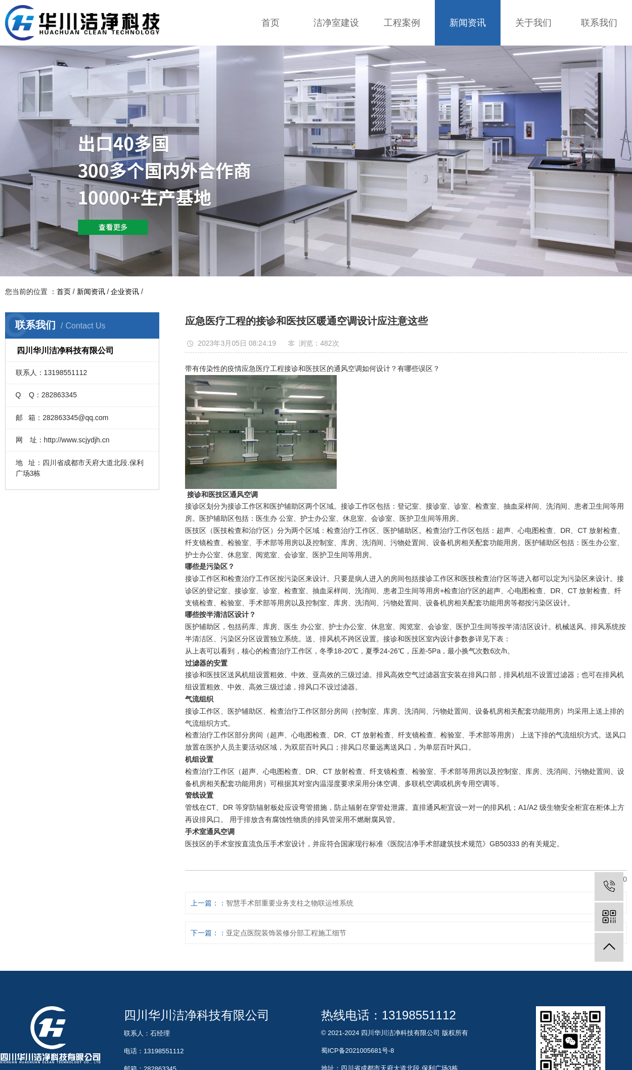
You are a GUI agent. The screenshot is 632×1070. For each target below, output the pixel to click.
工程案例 (402, 23)
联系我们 (599, 23)
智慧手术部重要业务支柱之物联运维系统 (289, 903)
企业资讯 (125, 291)
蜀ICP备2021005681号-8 (357, 1050)
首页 (270, 23)
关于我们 (533, 23)
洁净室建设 (336, 23)
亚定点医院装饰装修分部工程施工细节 (286, 933)
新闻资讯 (467, 23)
